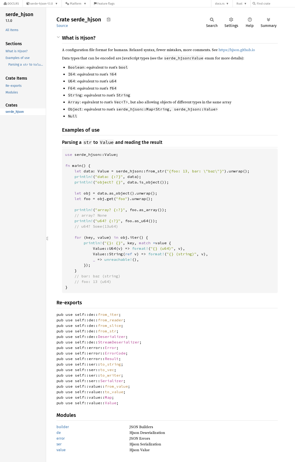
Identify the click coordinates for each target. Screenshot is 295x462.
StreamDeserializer (118, 342)
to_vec (107, 369)
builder (62, 427)
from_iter (108, 314)
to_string (110, 364)
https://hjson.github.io (236, 49)
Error (110, 347)
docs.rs (219, 3)
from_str (107, 331)
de (58, 432)
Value (110, 403)
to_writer (110, 375)
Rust (239, 3)
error (60, 438)
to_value (114, 391)
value (61, 450)
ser (59, 444)
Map (108, 397)
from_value (116, 386)
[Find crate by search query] (275, 3)
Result (112, 358)
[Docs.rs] (11, 3)
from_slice (109, 325)
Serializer (111, 380)
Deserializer (112, 336)
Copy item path (108, 19)
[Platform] (76, 3)
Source (62, 25)
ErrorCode (115, 353)
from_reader (110, 320)
